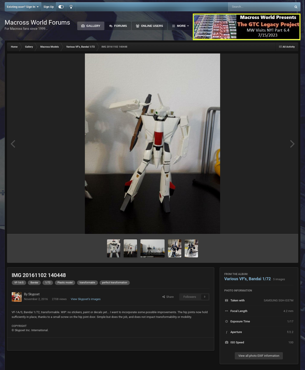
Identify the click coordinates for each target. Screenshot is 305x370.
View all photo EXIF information (258, 355)
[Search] (248, 6)
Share (168, 296)
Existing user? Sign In (23, 6)
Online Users (151, 26)
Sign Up (49, 6)
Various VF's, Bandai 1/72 (247, 278)
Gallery (93, 26)
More (181, 26)
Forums (120, 26)
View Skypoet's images (86, 299)
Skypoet (34, 294)
